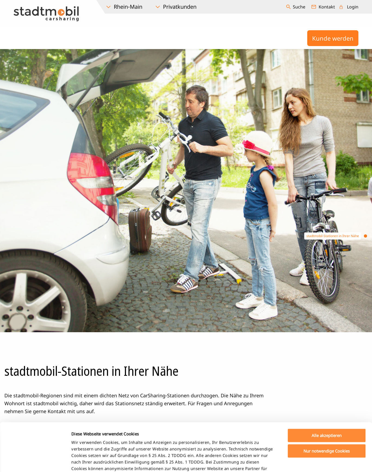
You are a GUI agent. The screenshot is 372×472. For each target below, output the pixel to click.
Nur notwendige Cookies (326, 403)
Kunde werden (332, 38)
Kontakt (327, 7)
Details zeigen (286, 461)
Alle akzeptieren (327, 387)
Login (352, 7)
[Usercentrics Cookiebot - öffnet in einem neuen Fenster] (35, 461)
